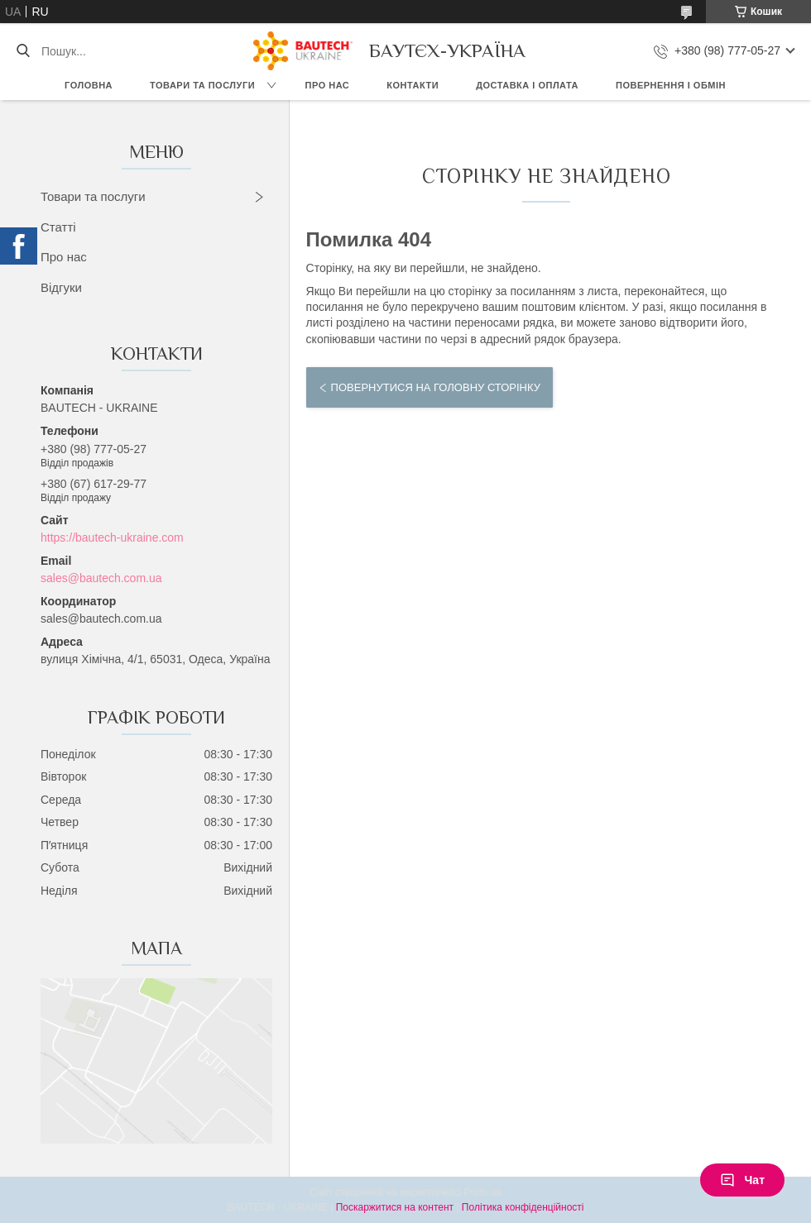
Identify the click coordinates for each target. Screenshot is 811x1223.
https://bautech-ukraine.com (112, 537)
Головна (89, 85)
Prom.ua (482, 1192)
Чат (742, 1180)
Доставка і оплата (527, 85)
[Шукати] (22, 51)
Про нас (327, 85)
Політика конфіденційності (523, 1207)
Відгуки (61, 287)
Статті (58, 227)
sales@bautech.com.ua (101, 578)
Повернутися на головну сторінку (435, 387)
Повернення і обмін (671, 85)
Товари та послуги (202, 85)
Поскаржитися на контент (394, 1207)
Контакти (412, 85)
